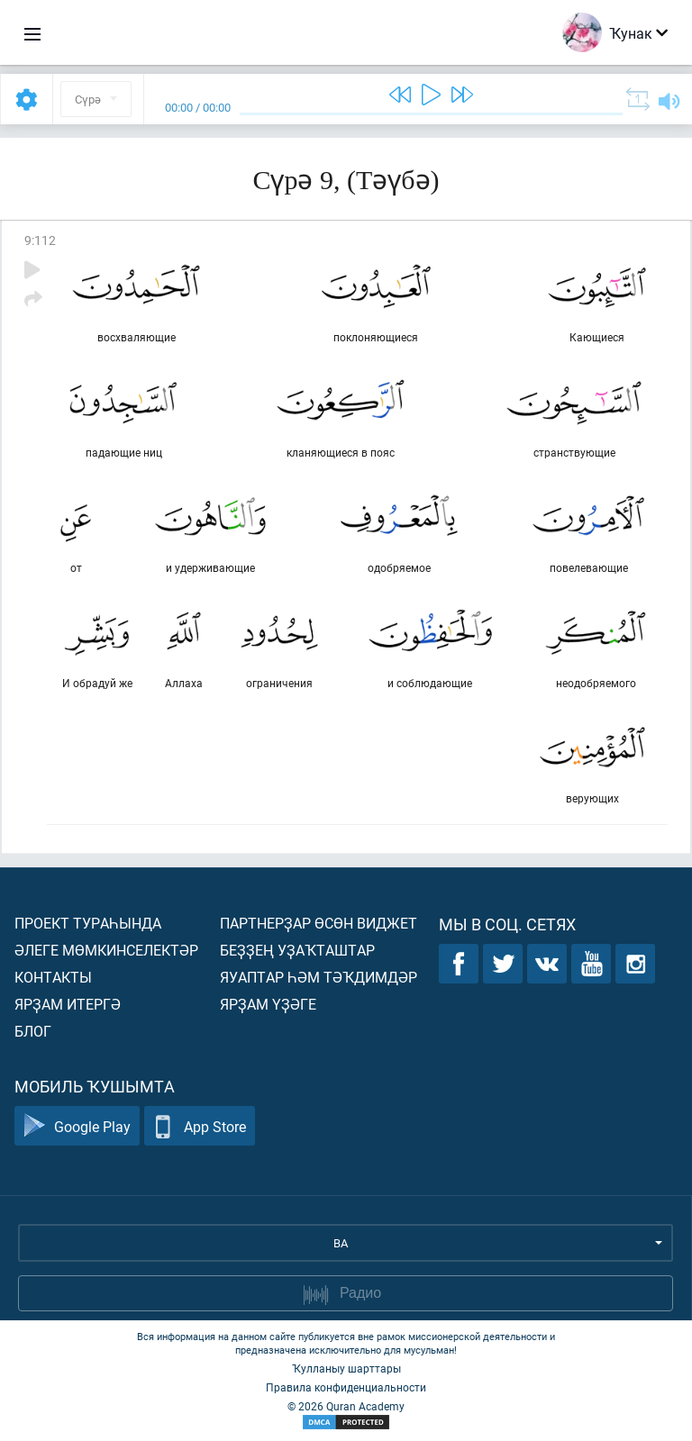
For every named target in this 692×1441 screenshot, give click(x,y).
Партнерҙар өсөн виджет (318, 922)
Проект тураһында (87, 922)
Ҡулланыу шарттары (346, 1368)
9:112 (40, 240)
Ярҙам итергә (67, 1003)
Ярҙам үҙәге (268, 1003)
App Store (199, 1126)
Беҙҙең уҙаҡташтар (297, 949)
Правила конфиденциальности (346, 1387)
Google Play (77, 1126)
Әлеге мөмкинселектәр (106, 949)
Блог (32, 1030)
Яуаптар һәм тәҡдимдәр (318, 976)
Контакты (53, 976)
